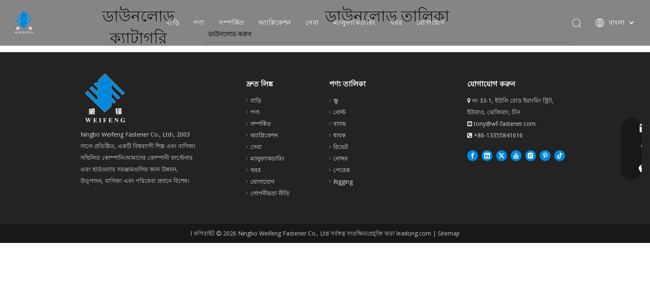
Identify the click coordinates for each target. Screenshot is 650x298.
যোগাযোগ (431, 22)
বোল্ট (339, 112)
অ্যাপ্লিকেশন (274, 22)
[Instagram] (530, 155)
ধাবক (339, 135)
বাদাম (339, 123)
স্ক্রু (335, 100)
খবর (396, 22)
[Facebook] (472, 155)
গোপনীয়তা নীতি (270, 193)
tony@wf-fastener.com (505, 123)
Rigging (343, 181)
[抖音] (559, 155)
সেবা (312, 22)
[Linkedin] (487, 155)
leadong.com (413, 233)
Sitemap (449, 233)
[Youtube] (516, 155)
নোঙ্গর (340, 158)
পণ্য (199, 22)
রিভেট (340, 147)
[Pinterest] (545, 155)
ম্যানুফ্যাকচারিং (354, 22)
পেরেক (341, 170)
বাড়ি (172, 22)
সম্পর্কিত (231, 22)
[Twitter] (501, 155)
